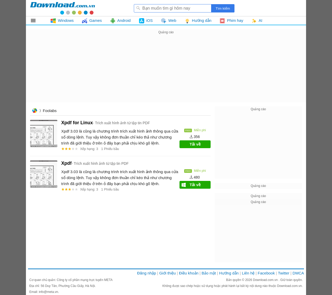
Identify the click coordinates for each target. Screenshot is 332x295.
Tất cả (36, 20)
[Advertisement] (166, 71)
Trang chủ (34, 111)
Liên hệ (248, 273)
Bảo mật (209, 273)
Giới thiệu (167, 273)
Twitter (283, 273)
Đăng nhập (146, 273)
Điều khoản (188, 273)
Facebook (266, 273)
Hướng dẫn (229, 273)
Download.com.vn (266, 280)
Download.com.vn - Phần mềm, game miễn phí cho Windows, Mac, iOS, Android (62, 8)
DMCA (298, 273)
